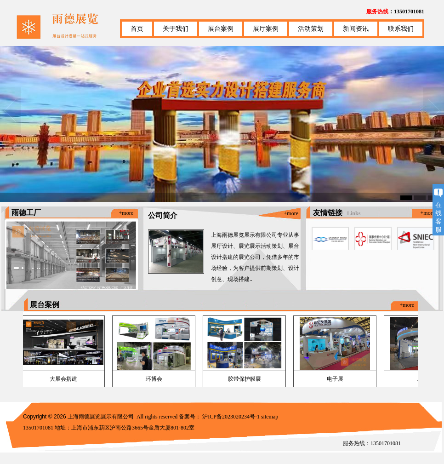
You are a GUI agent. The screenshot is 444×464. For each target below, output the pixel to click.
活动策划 (311, 28)
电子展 (335, 379)
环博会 (154, 379)
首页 (137, 28)
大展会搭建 (63, 379)
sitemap (269, 416)
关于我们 (175, 28)
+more (126, 213)
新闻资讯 (356, 28)
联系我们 (401, 28)
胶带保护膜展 (244, 379)
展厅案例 (266, 28)
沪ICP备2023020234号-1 (231, 416)
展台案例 (220, 28)
